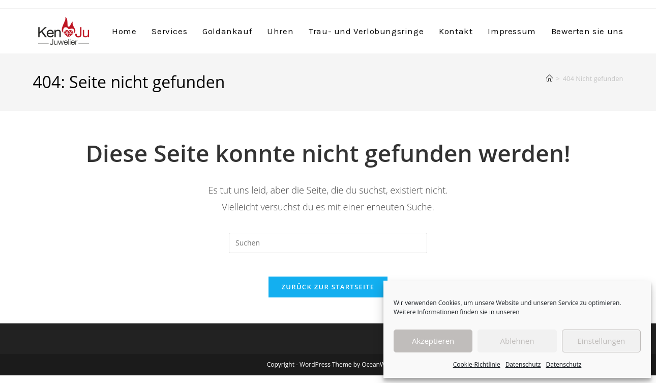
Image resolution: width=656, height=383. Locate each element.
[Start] (549, 78)
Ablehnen (517, 341)
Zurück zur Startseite (328, 294)
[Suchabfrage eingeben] (328, 243)
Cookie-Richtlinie (476, 364)
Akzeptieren (433, 341)
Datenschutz (523, 364)
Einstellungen (601, 341)
